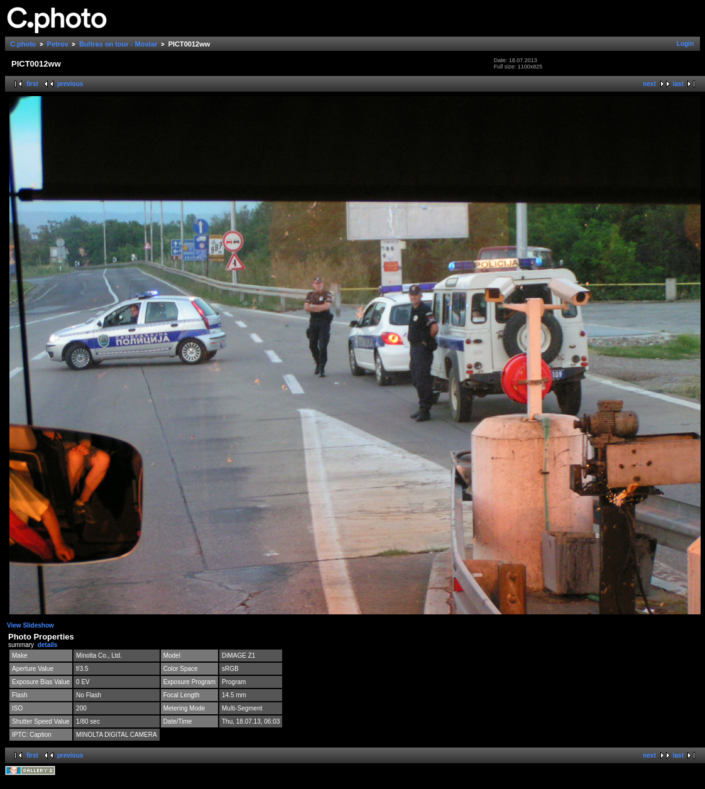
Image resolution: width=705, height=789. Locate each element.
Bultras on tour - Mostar (118, 44)
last (678, 83)
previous (70, 83)
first (32, 83)
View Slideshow (30, 625)
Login (685, 43)
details (48, 644)
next (649, 83)
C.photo (23, 44)
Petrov (57, 44)
